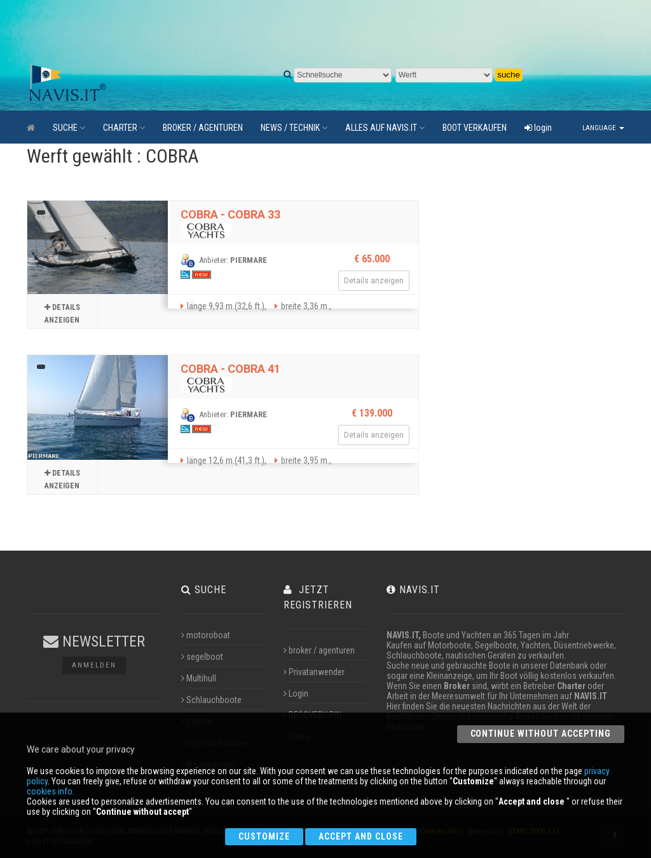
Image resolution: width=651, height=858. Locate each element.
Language (603, 128)
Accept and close (361, 836)
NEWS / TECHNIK (294, 128)
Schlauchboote (211, 700)
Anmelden (94, 665)
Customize (264, 836)
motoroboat (205, 635)
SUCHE (69, 128)
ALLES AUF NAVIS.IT (385, 128)
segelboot (202, 657)
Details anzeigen (62, 312)
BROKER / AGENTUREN (203, 128)
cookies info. (50, 791)
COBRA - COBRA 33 (230, 214)
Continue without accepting (540, 733)
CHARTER (124, 128)
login (538, 128)
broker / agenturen (319, 650)
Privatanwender (314, 672)
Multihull (198, 678)
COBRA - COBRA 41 (230, 368)
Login (296, 693)
